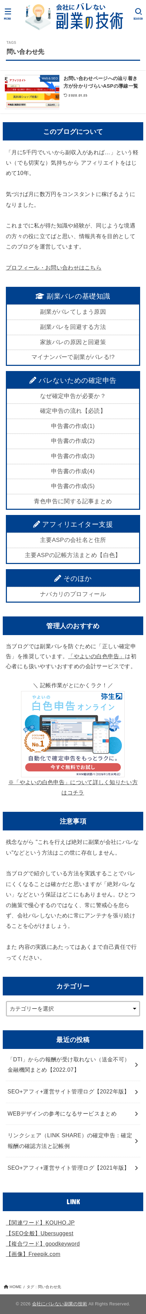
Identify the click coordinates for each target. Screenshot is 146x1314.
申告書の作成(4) (73, 471)
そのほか (73, 578)
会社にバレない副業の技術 (59, 1304)
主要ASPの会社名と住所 (73, 540)
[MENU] (8, 14)
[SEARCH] (138, 14)
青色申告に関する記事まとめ (73, 501)
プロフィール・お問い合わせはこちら (53, 268)
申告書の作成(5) (73, 486)
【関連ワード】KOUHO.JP (40, 1223)
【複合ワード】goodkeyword (43, 1244)
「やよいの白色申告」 (96, 656)
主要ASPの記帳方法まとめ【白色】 (73, 555)
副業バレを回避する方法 (73, 327)
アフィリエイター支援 (73, 524)
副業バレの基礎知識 (73, 296)
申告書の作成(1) (73, 426)
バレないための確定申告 (72, 380)
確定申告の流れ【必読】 (73, 411)
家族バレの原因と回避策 (73, 342)
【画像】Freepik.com (33, 1254)
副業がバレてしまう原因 (73, 312)
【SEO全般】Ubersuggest (40, 1233)
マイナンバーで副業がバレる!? (73, 357)
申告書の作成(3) (73, 456)
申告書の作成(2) (73, 441)
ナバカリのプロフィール (73, 594)
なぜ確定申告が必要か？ (73, 396)
